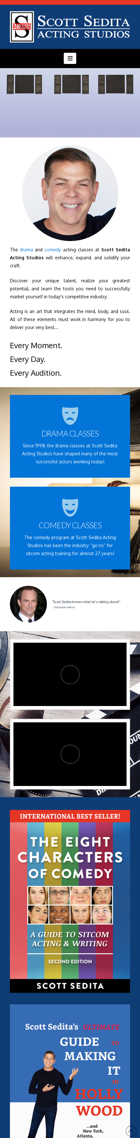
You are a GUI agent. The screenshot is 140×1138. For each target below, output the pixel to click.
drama (26, 249)
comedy (53, 249)
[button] (70, 58)
